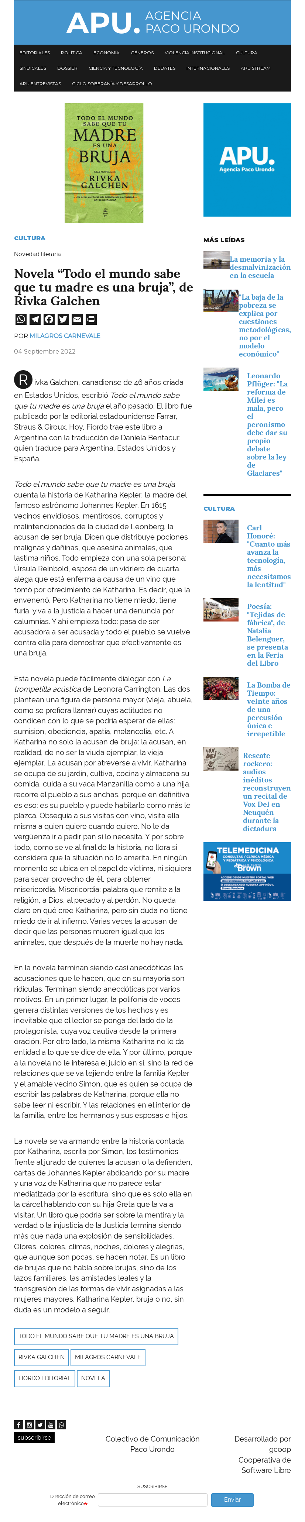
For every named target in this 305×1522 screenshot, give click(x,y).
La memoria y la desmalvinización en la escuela (260, 267)
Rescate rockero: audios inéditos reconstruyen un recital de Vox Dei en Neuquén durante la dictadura (267, 792)
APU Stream (256, 68)
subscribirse (34, 1437)
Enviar (232, 1499)
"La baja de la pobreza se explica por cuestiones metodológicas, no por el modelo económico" (265, 325)
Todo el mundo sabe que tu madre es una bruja (96, 1336)
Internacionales (208, 68)
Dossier (67, 68)
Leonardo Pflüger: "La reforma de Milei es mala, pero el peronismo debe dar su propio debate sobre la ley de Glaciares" (267, 424)
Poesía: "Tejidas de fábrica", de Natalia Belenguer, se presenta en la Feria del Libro (267, 635)
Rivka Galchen (41, 1357)
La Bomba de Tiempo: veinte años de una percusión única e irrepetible (269, 709)
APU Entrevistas (40, 83)
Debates (164, 68)
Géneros (142, 52)
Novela (93, 1378)
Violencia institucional (195, 52)
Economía (106, 52)
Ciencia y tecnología (116, 68)
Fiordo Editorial (44, 1378)
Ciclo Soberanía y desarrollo (112, 83)
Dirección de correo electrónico (72, 1500)
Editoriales (35, 52)
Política (71, 52)
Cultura (246, 52)
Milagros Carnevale (65, 336)
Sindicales (33, 68)
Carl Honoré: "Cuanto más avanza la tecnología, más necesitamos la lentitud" (269, 556)
